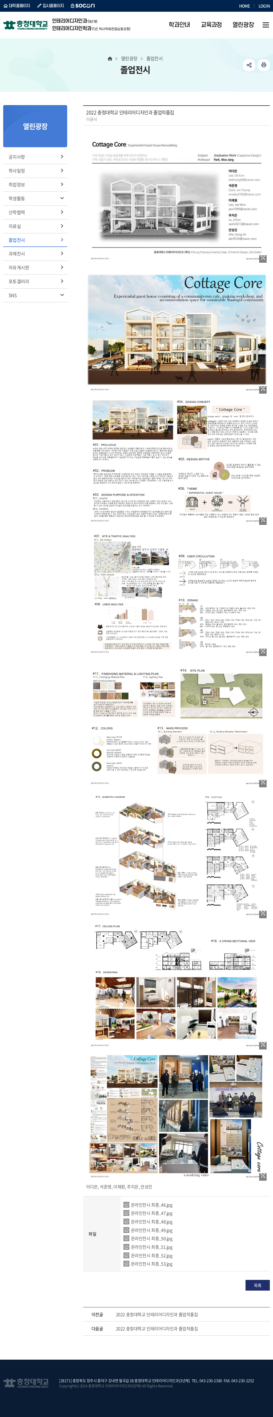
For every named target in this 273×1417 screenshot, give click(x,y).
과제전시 (17, 253)
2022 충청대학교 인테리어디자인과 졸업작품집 (157, 1314)
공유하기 (249, 65)
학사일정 (17, 170)
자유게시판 (19, 267)
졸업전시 (17, 240)
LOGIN (264, 6)
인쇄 (264, 65)
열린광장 (129, 58)
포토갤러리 (19, 281)
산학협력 (17, 212)
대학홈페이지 (19, 5)
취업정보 (17, 184)
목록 (258, 1285)
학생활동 (17, 198)
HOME (244, 6)
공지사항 (17, 156)
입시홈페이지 (53, 5)
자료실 (15, 226)
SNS (13, 295)
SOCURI (83, 6)
